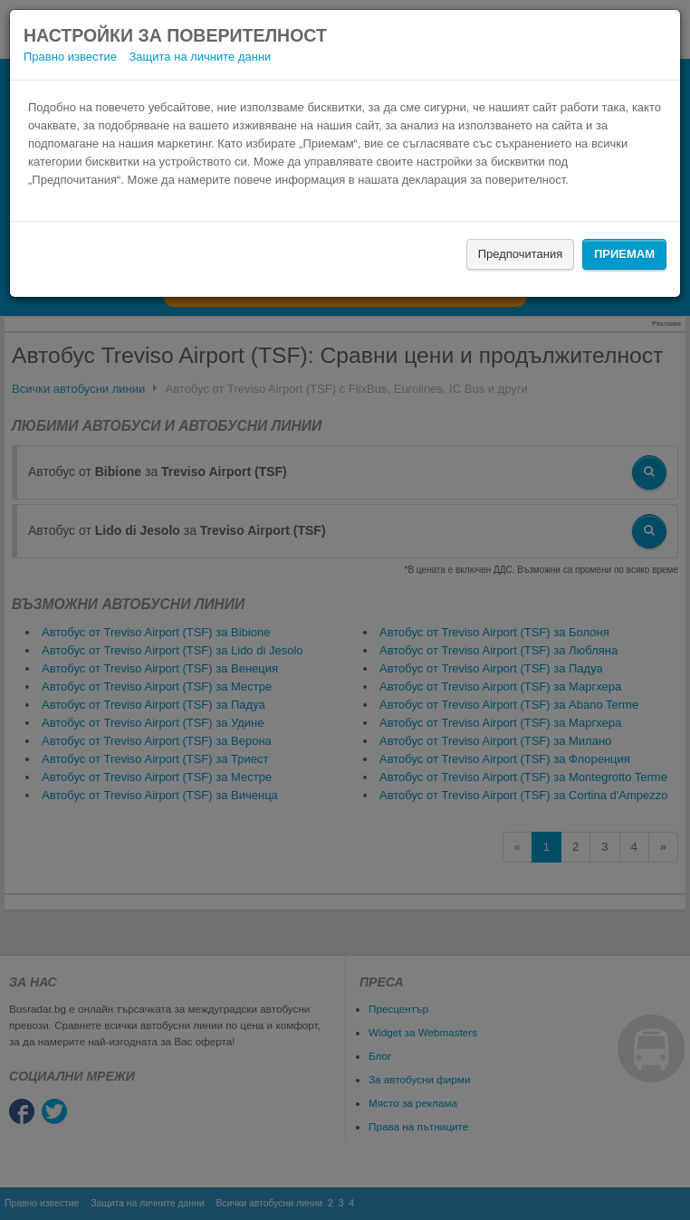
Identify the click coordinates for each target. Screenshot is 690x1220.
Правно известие (70, 56)
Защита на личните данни (200, 56)
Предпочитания (520, 254)
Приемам (624, 254)
